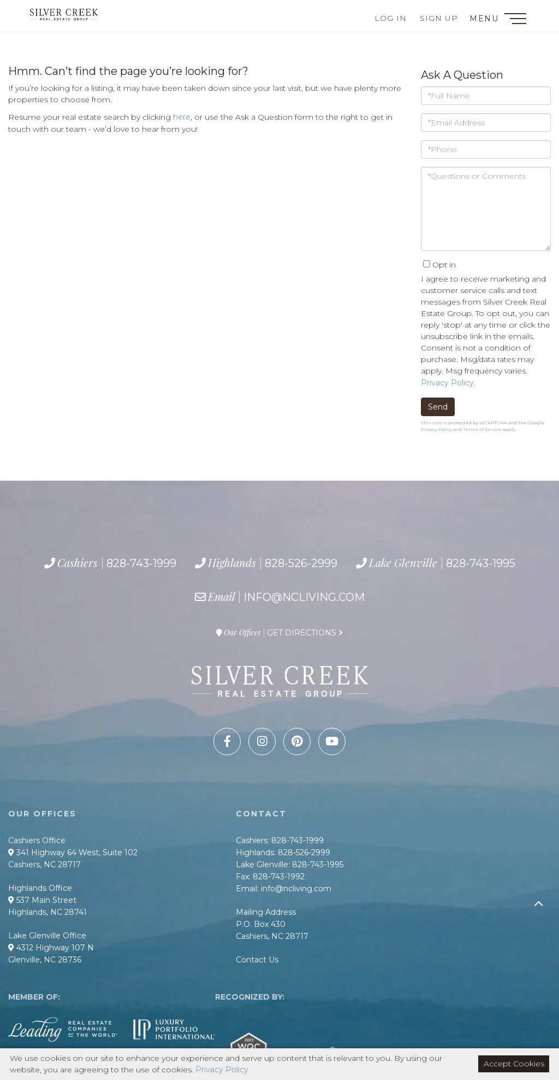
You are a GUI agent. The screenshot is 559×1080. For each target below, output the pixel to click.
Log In (390, 18)
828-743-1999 (141, 563)
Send (438, 407)
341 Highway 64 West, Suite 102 (73, 852)
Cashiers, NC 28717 (44, 864)
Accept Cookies (514, 1064)
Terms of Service (482, 429)
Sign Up (439, 18)
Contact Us (257, 960)
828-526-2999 (301, 563)
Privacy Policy (447, 383)
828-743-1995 (480, 563)
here (182, 117)
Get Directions (301, 633)
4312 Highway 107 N (51, 948)
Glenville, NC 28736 (44, 960)
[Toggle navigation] (515, 20)
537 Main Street (42, 900)
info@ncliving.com (304, 597)
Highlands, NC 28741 (47, 912)
